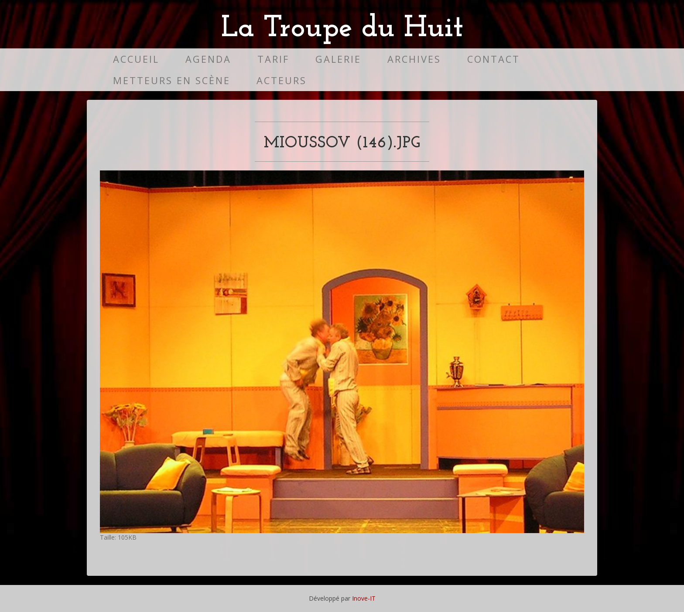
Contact (493, 59)
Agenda (208, 59)
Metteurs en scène (171, 80)
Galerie (338, 59)
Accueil (136, 59)
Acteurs (281, 80)
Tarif (273, 59)
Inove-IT (364, 598)
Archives (414, 59)
